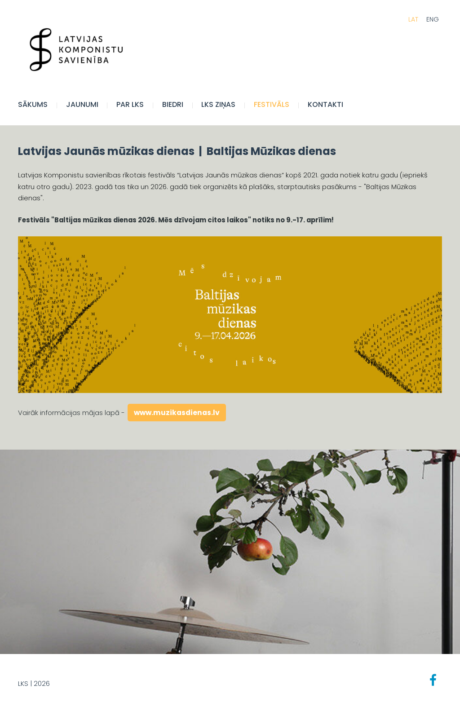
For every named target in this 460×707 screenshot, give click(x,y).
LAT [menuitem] (413, 19)
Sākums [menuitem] (33, 104)
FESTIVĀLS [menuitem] (271, 104)
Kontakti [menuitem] (325, 104)
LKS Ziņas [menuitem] (218, 104)
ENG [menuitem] (432, 19)
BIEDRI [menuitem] (172, 104)
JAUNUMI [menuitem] (82, 104)
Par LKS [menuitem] (130, 104)
